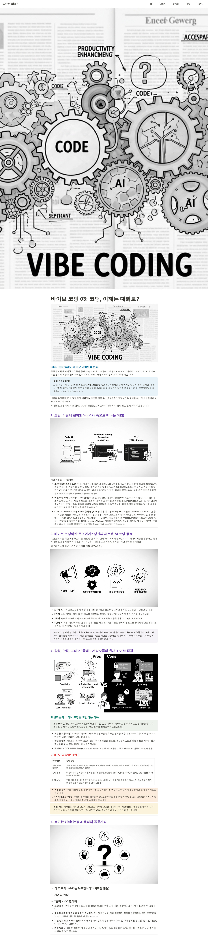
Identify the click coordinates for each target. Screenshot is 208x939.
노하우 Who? (10, 4)
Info (188, 3)
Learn (162, 3)
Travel (200, 3)
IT (151, 3)
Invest (176, 3)
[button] (52, 888)
